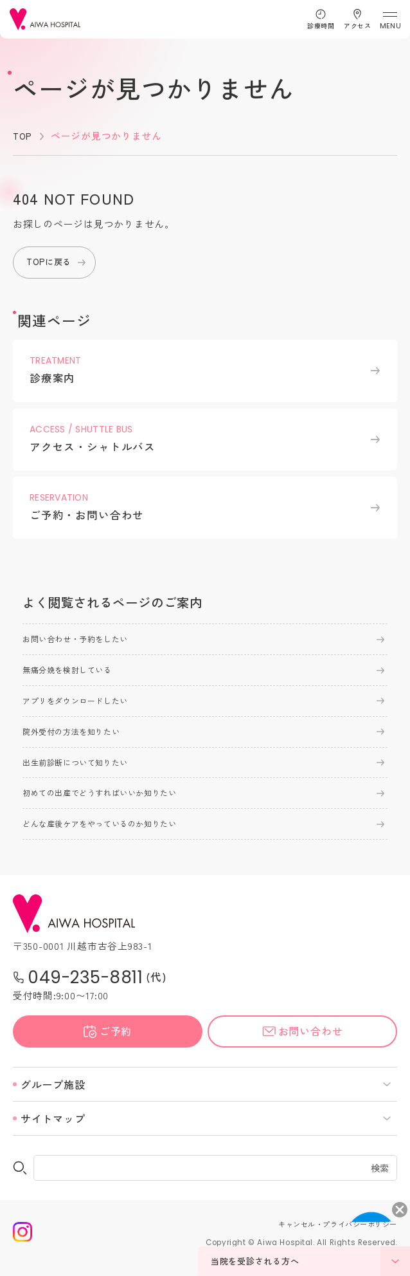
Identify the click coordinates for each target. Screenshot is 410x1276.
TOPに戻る (51, 262)
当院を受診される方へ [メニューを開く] (310, 1261)
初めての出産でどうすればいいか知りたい (112, 803)
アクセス (357, 25)
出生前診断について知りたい (83, 770)
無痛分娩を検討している (74, 673)
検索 (380, 1180)
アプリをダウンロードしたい (83, 705)
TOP (23, 135)
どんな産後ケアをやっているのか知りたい (112, 835)
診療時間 (320, 25)
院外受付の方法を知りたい (79, 738)
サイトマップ (53, 1131)
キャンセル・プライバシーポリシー (327, 1236)
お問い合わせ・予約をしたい (83, 641)
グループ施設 (53, 1097)
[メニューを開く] (389, 19)
